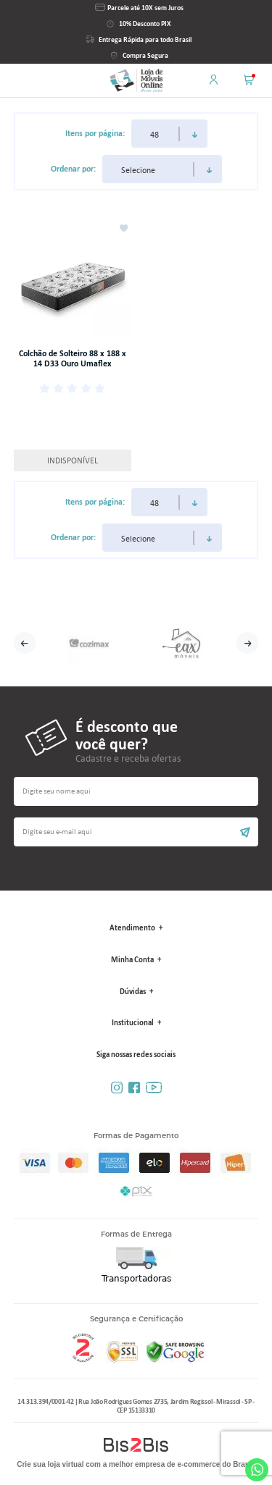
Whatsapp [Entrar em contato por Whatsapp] (256, 1469)
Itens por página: (95, 133)
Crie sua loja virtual (50, 1464)
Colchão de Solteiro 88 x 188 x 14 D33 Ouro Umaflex (72, 358)
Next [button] (247, 643)
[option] (89, 643)
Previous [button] (25, 643)
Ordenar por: (73, 168)
